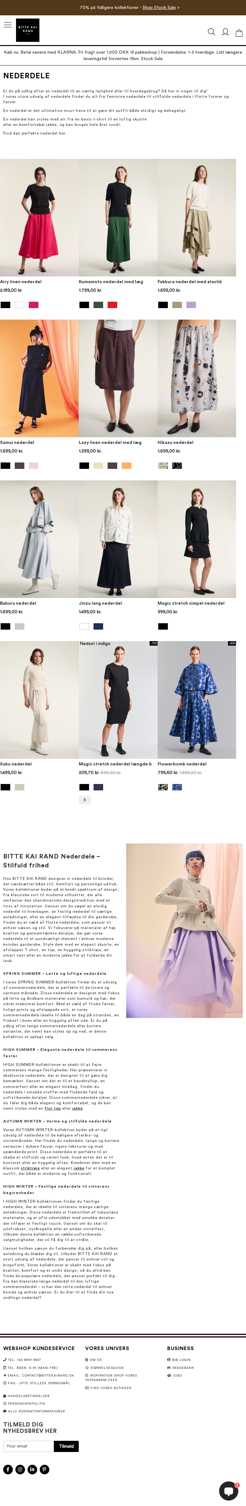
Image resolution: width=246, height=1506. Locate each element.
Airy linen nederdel (21, 282)
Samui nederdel (17, 442)
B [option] (85, 800)
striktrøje (30, 1168)
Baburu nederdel (18, 603)
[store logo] (27, 30)
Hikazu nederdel (175, 442)
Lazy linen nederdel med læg (110, 442)
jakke (77, 1108)
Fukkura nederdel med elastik (190, 282)
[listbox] (39, 305)
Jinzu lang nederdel (100, 603)
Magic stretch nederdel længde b (115, 764)
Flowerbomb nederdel (182, 764)
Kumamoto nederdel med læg (111, 282)
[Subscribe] (66, 1446)
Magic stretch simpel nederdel (191, 603)
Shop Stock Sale (159, 7)
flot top (53, 1108)
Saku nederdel (16, 764)
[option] (5, 304)
